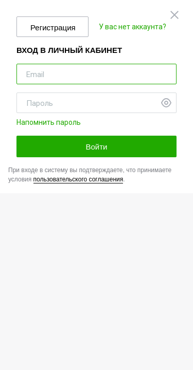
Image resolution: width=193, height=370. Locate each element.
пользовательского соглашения (78, 179)
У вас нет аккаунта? (132, 27)
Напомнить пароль (48, 122)
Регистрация (53, 27)
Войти (97, 146)
